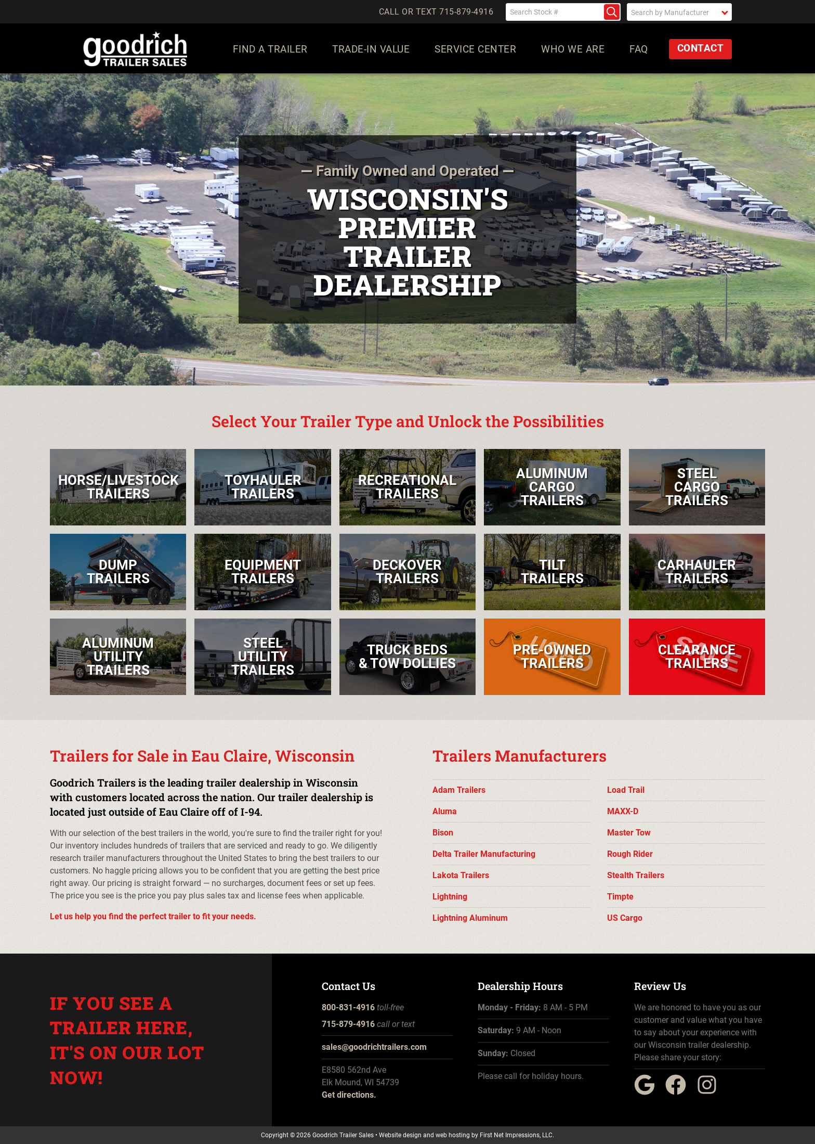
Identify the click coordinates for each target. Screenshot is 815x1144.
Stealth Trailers (635, 875)
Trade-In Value (371, 49)
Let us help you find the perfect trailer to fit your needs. (153, 916)
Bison (442, 833)
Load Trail (626, 790)
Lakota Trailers (460, 875)
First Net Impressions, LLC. (517, 1135)
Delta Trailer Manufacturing (483, 854)
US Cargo (624, 918)
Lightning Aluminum (470, 918)
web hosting (453, 1135)
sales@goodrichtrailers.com (374, 1047)
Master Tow (629, 833)
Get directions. (349, 1095)
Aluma (444, 811)
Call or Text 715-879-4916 (436, 12)
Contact (700, 48)
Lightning (449, 897)
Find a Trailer (270, 49)
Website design (400, 1135)
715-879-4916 (348, 1024)
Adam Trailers (458, 790)
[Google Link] (648, 1092)
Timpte (620, 897)
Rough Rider (630, 854)
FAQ (639, 49)
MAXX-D (622, 811)
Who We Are (573, 49)
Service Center (476, 49)
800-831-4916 (348, 1007)
